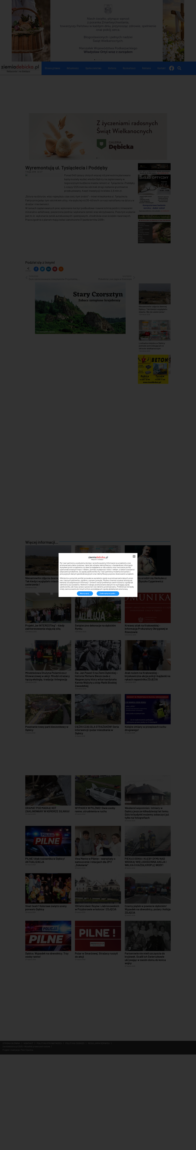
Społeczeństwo (94, 68)
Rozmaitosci (129, 68)
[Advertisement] (98, 93)
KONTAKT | (29, 1136)
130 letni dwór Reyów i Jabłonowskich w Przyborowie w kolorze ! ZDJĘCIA (97, 1001)
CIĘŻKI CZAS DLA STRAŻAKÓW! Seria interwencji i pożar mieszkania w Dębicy (97, 823)
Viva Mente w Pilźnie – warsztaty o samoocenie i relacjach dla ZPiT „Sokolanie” (95, 955)
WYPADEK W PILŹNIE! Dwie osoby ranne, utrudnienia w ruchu (95, 903)
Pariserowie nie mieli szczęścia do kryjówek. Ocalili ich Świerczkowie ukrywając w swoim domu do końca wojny (145, 1051)
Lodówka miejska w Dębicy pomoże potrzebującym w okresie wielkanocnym (95, 675)
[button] (94, 59)
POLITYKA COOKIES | (75, 1136)
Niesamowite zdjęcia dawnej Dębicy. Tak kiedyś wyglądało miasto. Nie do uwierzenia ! (46, 675)
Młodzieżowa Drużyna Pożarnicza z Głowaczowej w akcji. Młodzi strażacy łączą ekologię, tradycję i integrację (47, 769)
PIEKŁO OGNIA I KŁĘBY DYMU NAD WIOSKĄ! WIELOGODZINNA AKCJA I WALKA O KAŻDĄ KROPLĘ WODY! (145, 955)
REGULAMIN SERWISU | (99, 1136)
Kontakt (162, 68)
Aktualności (73, 68)
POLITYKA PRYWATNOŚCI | (50, 1136)
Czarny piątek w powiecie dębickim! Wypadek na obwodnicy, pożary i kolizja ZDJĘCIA (148, 1002)
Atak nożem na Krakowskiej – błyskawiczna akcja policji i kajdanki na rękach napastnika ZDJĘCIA (147, 769)
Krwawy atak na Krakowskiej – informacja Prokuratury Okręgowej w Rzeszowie (146, 722)
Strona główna (52, 68)
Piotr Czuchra (27, 1143)
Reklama (146, 68)
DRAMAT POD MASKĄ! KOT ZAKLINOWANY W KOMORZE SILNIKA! (47, 903)
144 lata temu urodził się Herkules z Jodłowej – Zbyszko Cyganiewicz (146, 673)
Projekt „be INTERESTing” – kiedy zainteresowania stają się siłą (44, 720)
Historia (112, 68)
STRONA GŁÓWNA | (12, 1136)
